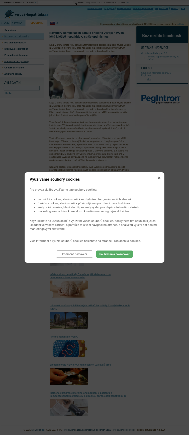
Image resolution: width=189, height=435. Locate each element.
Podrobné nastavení (74, 254)
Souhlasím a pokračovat (114, 254)
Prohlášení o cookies (126, 241)
